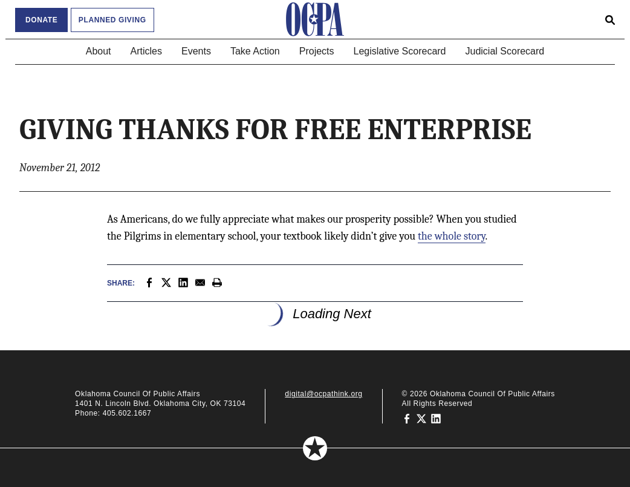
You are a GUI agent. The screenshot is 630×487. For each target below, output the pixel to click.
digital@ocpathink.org (323, 394)
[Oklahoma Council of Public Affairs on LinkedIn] (436, 418)
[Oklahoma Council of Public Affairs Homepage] (315, 19)
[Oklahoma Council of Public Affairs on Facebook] (407, 418)
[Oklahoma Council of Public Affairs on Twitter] (421, 418)
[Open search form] (610, 19)
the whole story (451, 236)
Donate (41, 20)
